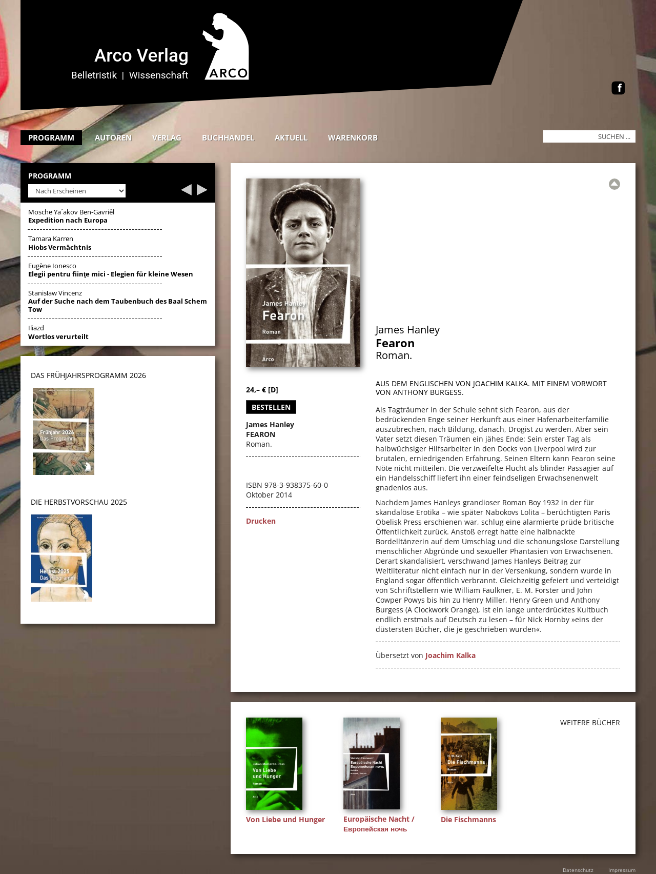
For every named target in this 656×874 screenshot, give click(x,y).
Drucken (261, 521)
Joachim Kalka (450, 655)
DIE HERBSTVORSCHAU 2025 (79, 502)
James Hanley (408, 329)
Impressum (622, 869)
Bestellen (271, 407)
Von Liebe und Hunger (285, 819)
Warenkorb (353, 137)
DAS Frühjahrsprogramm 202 (86, 375)
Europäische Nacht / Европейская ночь (379, 823)
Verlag (166, 137)
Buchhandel (228, 137)
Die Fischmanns (468, 819)
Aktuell (291, 137)
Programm (51, 137)
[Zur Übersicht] (614, 184)
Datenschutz (578, 869)
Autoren (113, 137)
